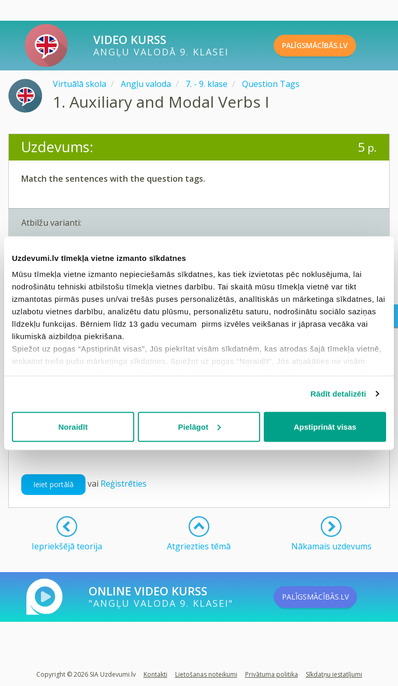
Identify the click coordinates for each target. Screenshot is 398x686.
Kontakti (155, 674)
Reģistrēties (124, 483)
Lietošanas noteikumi (206, 674)
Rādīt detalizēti (338, 393)
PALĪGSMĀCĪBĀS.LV (331, 45)
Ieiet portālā (53, 484)
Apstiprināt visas (325, 426)
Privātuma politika (271, 674)
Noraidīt (73, 426)
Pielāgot (199, 426)
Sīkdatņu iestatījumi (334, 674)
